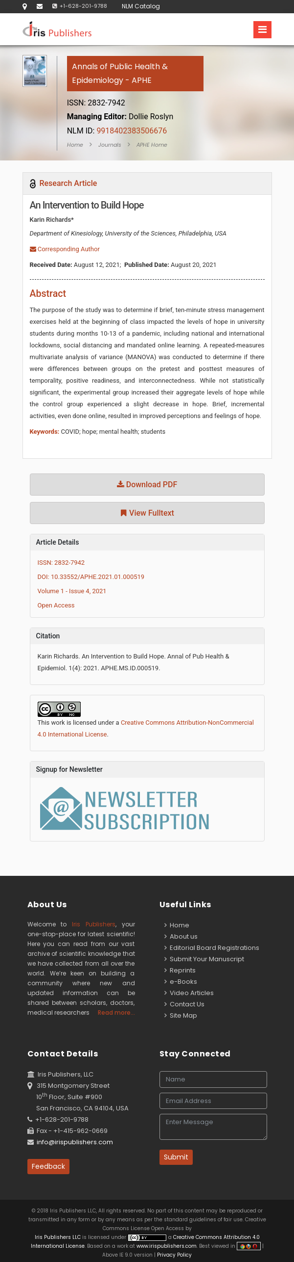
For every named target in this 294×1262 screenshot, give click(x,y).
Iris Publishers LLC (58, 1237)
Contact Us (184, 1004)
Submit (176, 1157)
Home (75, 145)
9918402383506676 (117, 130)
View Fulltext (147, 513)
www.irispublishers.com (166, 1246)
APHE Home (151, 145)
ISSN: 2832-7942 (61, 562)
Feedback (48, 1166)
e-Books (180, 981)
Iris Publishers (93, 924)
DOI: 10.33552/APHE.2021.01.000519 (91, 576)
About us (181, 936)
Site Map (180, 1015)
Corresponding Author (65, 249)
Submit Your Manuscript (204, 959)
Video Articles (189, 993)
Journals (109, 145)
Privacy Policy (174, 1255)
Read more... (116, 1012)
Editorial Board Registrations (211, 947)
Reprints (180, 970)
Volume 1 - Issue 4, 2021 (72, 591)
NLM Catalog (141, 6)
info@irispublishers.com (75, 1142)
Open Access (56, 605)
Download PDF (147, 484)
